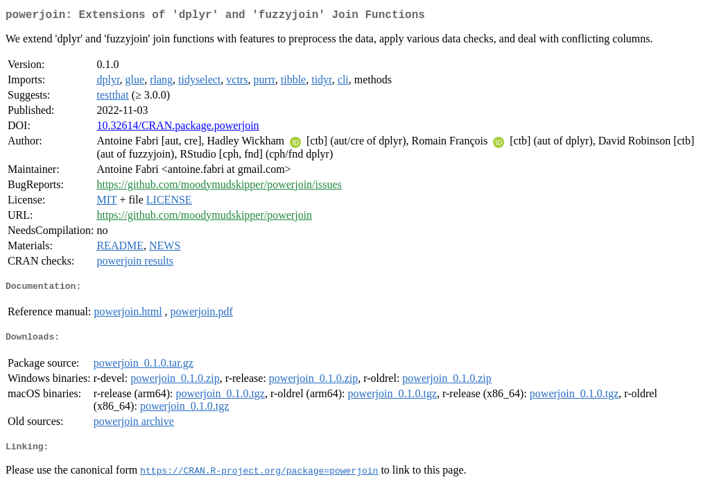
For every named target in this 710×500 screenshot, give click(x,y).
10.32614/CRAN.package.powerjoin (177, 128)
